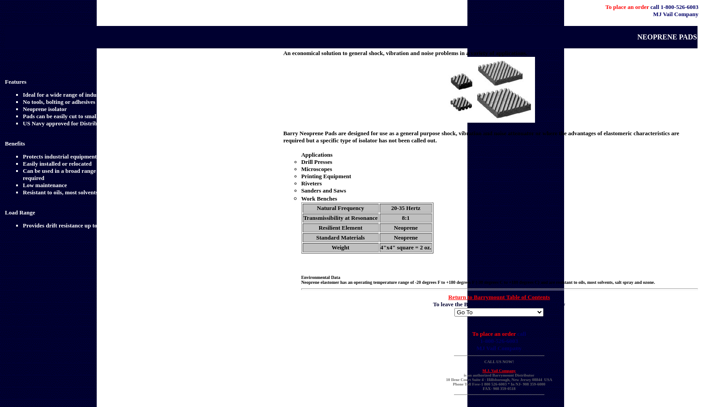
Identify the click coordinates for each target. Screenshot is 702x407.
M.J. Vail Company (499, 370)
